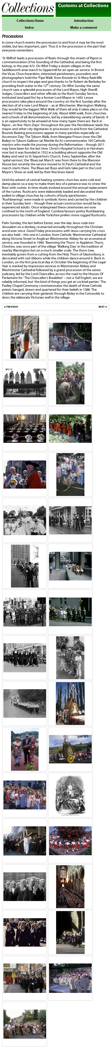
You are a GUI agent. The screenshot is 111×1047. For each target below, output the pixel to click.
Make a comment (83, 28)
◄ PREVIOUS (10, 306)
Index (29, 28)
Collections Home (29, 21)
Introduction (83, 21)
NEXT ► (103, 306)
